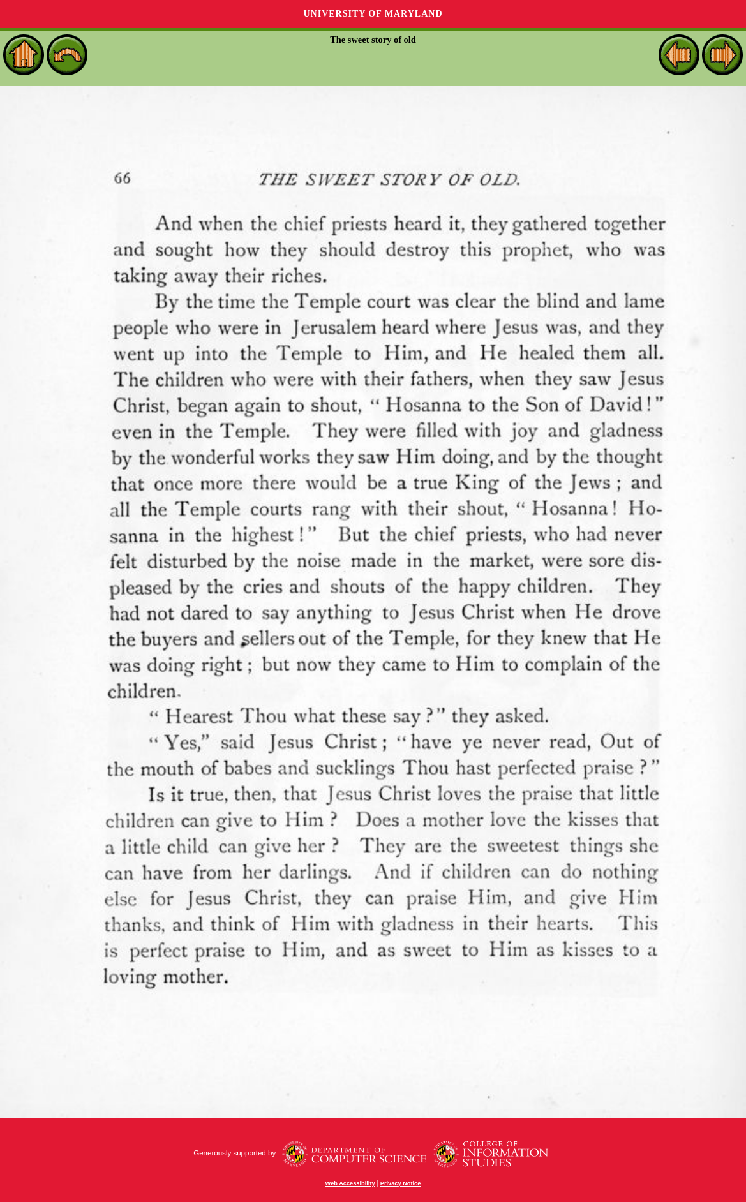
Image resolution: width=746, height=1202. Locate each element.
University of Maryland (372, 14)
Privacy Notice (400, 1183)
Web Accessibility (350, 1183)
